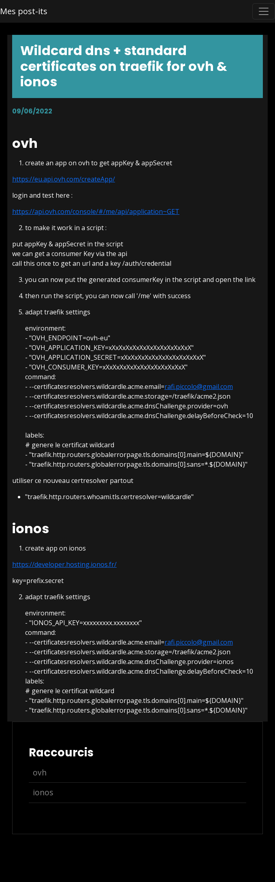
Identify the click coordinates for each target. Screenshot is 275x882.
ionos (43, 792)
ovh (40, 772)
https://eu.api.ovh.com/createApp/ (63, 179)
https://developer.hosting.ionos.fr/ (64, 564)
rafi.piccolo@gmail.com (198, 386)
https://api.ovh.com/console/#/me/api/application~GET (95, 211)
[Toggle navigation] (263, 11)
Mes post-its (23, 11)
